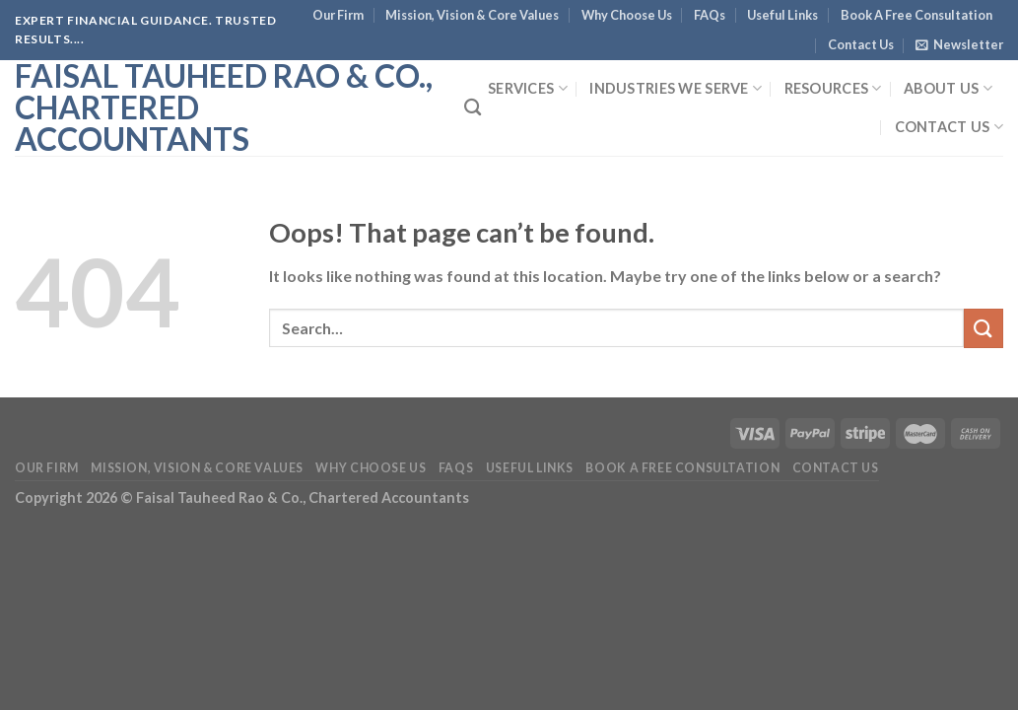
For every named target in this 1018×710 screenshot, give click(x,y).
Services (528, 88)
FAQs (709, 15)
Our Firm (338, 15)
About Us (948, 88)
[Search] (472, 108)
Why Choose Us (626, 15)
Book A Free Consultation (916, 15)
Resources (833, 88)
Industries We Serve (675, 88)
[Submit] (983, 328)
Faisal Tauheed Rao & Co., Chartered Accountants (224, 107)
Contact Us (861, 44)
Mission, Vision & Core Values (472, 15)
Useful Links (782, 15)
